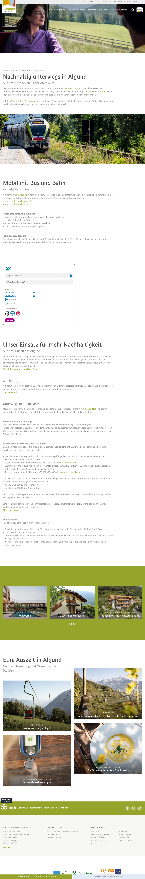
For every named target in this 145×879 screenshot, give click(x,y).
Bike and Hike (91, 409)
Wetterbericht (125, 831)
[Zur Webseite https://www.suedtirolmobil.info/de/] (8, 268)
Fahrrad (101, 91)
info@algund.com (10, 840)
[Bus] (12, 313)
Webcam (95, 831)
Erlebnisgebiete (103, 2)
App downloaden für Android (18, 201)
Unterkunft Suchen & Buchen (109, 876)
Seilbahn (88, 91)
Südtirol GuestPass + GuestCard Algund (36, 876)
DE (18, 6)
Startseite (6, 70)
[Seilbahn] (18, 313)
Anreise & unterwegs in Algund (20, 70)
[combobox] (39, 275)
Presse (94, 843)
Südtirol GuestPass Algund (23, 101)
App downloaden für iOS (16, 204)
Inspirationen (87, 2)
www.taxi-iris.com (68, 462)
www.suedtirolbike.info (71, 472)
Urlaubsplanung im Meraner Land (128, 2)
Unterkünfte (124, 837)
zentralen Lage (71, 88)
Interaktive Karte (98, 840)
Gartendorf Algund (99, 837)
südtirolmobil (21, 194)
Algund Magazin (126, 834)
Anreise (6, 848)
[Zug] (7, 313)
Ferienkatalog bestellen (101, 834)
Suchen (10, 320)
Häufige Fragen (125, 840)
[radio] (10, 299)
